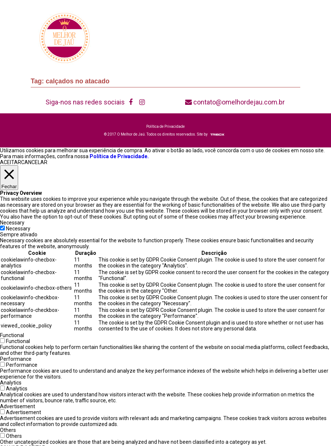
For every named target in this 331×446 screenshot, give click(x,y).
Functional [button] (12, 335)
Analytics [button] (10, 383)
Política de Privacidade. (119, 156)
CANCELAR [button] (34, 162)
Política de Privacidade (165, 126)
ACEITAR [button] (10, 162)
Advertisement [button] (17, 406)
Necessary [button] (12, 223)
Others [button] (8, 430)
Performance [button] (15, 359)
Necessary (18, 229)
